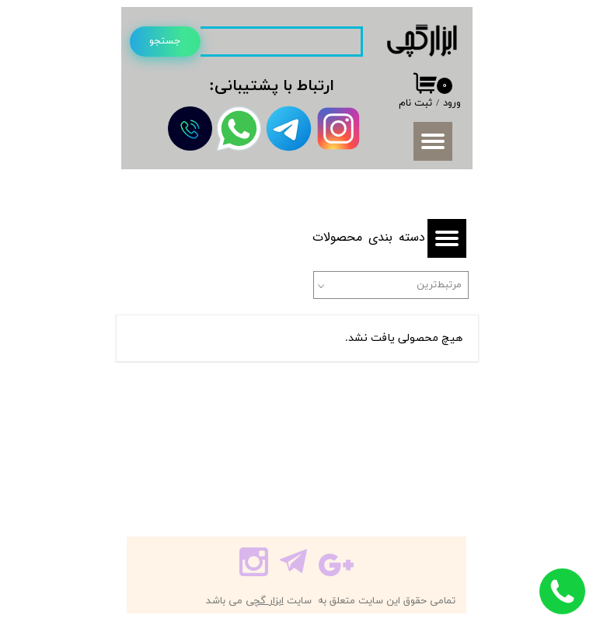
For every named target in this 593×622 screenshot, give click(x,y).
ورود (452, 103)
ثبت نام (415, 103)
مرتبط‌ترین (439, 285)
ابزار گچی (265, 601)
